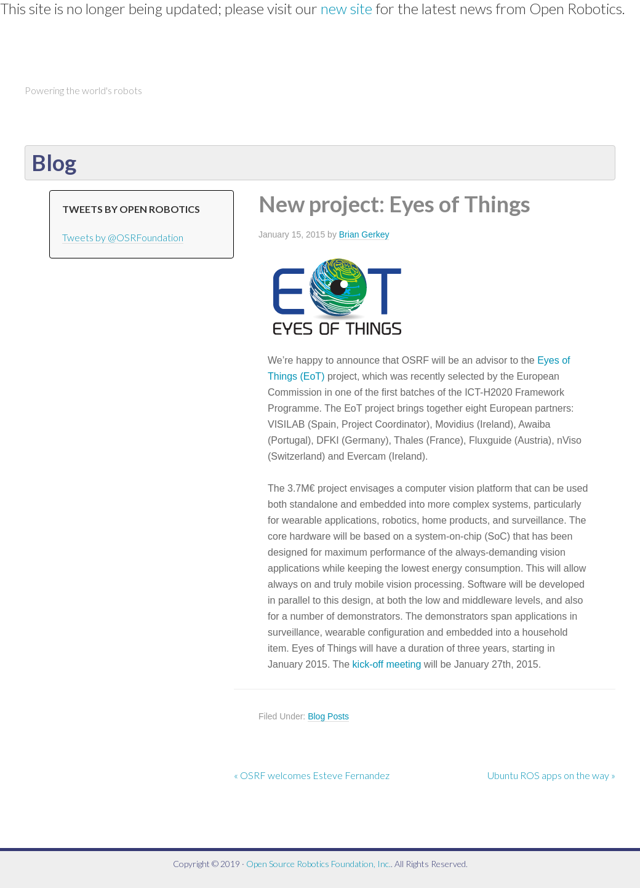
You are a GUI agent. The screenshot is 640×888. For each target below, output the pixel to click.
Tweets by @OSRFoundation (122, 237)
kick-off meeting (387, 664)
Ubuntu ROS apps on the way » (551, 775)
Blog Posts (328, 716)
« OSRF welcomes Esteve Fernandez (312, 775)
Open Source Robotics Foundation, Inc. (318, 863)
